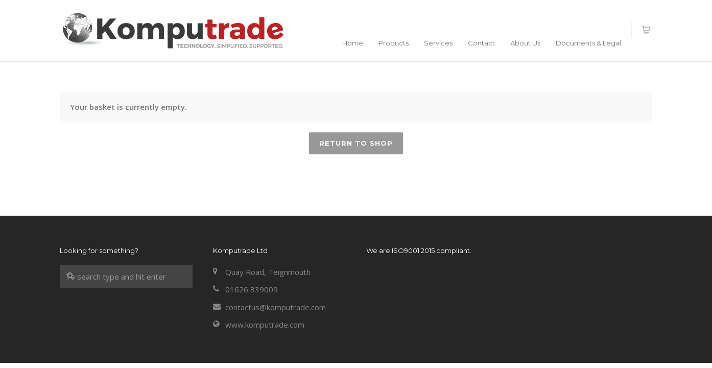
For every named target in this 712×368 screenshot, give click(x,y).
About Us (525, 43)
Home (352, 43)
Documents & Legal (588, 43)
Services (438, 43)
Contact (481, 43)
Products (393, 43)
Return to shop (356, 143)
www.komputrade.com (264, 324)
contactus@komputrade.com (275, 307)
